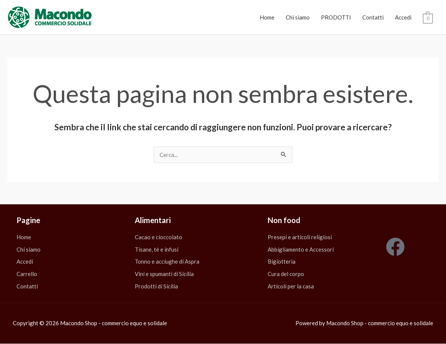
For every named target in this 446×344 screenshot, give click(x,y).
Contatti (373, 17)
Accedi (403, 17)
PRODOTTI (336, 17)
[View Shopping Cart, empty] (428, 17)
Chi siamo (298, 17)
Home (267, 17)
